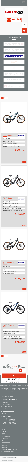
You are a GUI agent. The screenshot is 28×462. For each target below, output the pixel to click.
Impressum (4, 445)
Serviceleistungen (6, 436)
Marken (3, 435)
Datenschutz (4, 447)
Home (3, 429)
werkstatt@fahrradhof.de (8, 411)
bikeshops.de (10, 460)
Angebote (4, 431)
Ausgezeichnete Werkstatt (7, 451)
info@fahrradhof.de (7, 409)
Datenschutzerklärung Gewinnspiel (9, 449)
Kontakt (3, 444)
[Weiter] (7, 98)
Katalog (3, 433)
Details (24, 161)
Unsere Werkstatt (6, 442)
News (3, 440)
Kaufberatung (5, 438)
